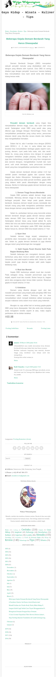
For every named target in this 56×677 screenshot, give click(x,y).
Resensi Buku (36, 537)
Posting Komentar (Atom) (22, 439)
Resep (46, 537)
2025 (6, 548)
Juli (8, 583)
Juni (8, 587)
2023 (6, 555)
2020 (6, 564)
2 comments (41, 47)
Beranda (30, 328)
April (9, 593)
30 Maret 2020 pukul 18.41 (28, 343)
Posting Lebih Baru (12, 328)
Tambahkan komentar (15, 383)
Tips (25, 31)
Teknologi (22, 540)
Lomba (29, 535)
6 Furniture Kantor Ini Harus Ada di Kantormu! (24, 602)
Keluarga (30, 532)
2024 (6, 552)
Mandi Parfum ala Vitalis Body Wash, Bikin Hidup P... (26, 605)
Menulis (40, 534)
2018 (6, 632)
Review (20, 31)
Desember (10, 567)
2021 (6, 561)
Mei (8, 590)
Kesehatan (13, 31)
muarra (16, 343)
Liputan (18, 535)
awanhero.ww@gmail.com (20, 476)
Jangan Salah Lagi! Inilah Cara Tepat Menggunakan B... (27, 608)
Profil (26, 537)
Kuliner (8, 535)
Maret (9, 596)
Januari (9, 625)
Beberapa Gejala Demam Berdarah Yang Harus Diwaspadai (28, 599)
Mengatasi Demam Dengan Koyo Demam (22, 611)
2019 (6, 629)
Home (7, 31)
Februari (10, 622)
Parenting (8, 537)
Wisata (43, 540)
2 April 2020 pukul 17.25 (33, 367)
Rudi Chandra (19, 367)
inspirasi (18, 532)
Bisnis (7, 530)
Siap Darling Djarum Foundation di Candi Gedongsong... (27, 618)
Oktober (10, 574)
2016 (6, 638)
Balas (16, 360)
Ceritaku (26, 529)
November (10, 570)
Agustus (9, 580)
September (11, 577)
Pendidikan (18, 537)
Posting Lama (45, 328)
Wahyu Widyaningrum (21, 47)
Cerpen (41, 530)
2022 (6, 558)
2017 (6, 635)
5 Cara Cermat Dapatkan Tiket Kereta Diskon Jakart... (27, 614)
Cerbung (15, 530)
